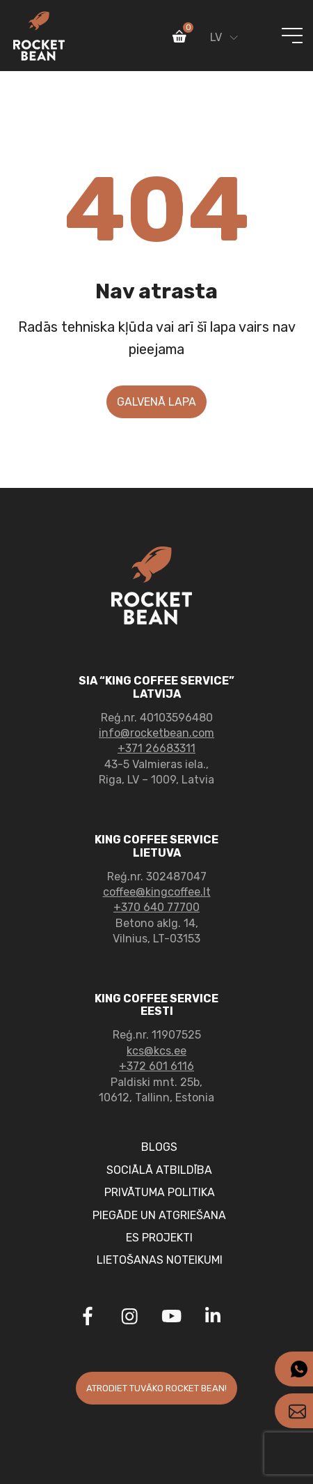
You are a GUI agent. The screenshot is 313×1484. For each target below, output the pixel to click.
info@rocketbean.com (156, 733)
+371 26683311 (156, 748)
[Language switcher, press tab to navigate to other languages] (220, 31)
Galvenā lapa (156, 401)
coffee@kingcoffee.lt (157, 891)
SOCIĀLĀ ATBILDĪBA (159, 1170)
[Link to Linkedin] (212, 1316)
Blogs (159, 1147)
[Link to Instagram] (129, 1318)
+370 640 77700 (156, 907)
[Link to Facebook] (87, 1318)
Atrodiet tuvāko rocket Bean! (156, 1388)
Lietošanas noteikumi (160, 1260)
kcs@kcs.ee (156, 1050)
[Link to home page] (38, 35)
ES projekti (159, 1237)
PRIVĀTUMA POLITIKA (159, 1192)
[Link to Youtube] (171, 1318)
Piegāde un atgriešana (159, 1215)
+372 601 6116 (156, 1066)
